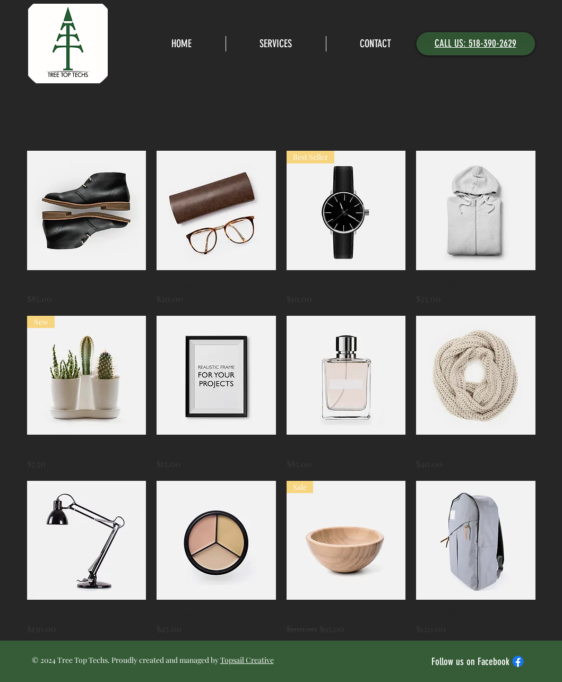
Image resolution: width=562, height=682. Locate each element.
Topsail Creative (247, 660)
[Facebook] (518, 661)
